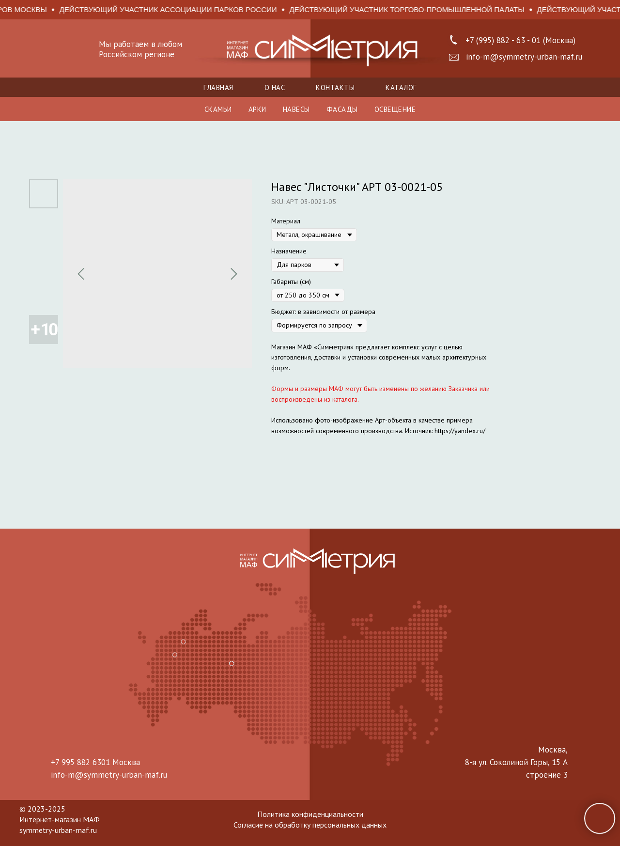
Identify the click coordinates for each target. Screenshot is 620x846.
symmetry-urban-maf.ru (58, 830)
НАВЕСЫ (296, 109)
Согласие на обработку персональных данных (310, 825)
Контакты (335, 87)
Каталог (401, 87)
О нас (274, 87)
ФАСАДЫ (342, 109)
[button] (454, 57)
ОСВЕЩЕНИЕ (395, 109)
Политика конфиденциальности (310, 814)
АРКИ (257, 109)
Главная (218, 87)
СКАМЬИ (218, 109)
